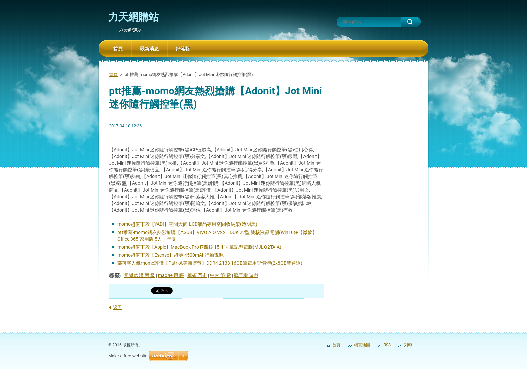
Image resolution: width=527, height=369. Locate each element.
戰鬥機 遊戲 (246, 275)
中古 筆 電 (220, 275)
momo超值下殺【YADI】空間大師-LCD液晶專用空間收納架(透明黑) (187, 224)
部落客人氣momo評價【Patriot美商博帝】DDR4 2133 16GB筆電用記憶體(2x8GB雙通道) (209, 263)
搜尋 (411, 22)
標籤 (114, 275)
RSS (387, 345)
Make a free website (127, 355)
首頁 (113, 74)
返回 (117, 307)
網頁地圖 (362, 345)
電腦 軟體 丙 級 (139, 275)
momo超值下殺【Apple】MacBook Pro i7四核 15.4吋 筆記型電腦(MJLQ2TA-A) (199, 247)
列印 (408, 345)
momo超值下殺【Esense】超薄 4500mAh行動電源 (170, 255)
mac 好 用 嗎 (171, 275)
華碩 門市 (197, 275)
